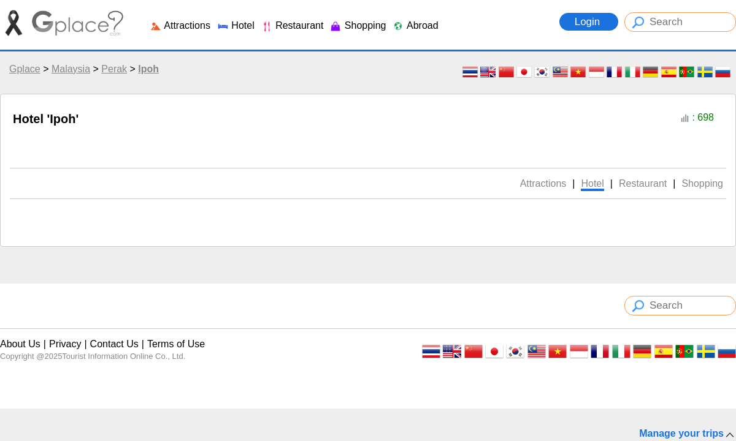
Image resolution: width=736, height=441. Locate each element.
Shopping (357, 25)
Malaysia (71, 69)
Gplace (24, 69)
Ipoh (148, 69)
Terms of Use (176, 344)
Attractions (180, 25)
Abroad (415, 25)
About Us (20, 344)
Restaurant (292, 25)
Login (589, 22)
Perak (114, 69)
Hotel (236, 25)
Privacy (65, 344)
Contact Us (114, 344)
